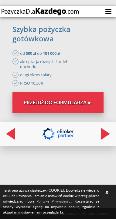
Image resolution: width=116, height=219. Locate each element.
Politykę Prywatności (53, 201)
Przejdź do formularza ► (58, 102)
